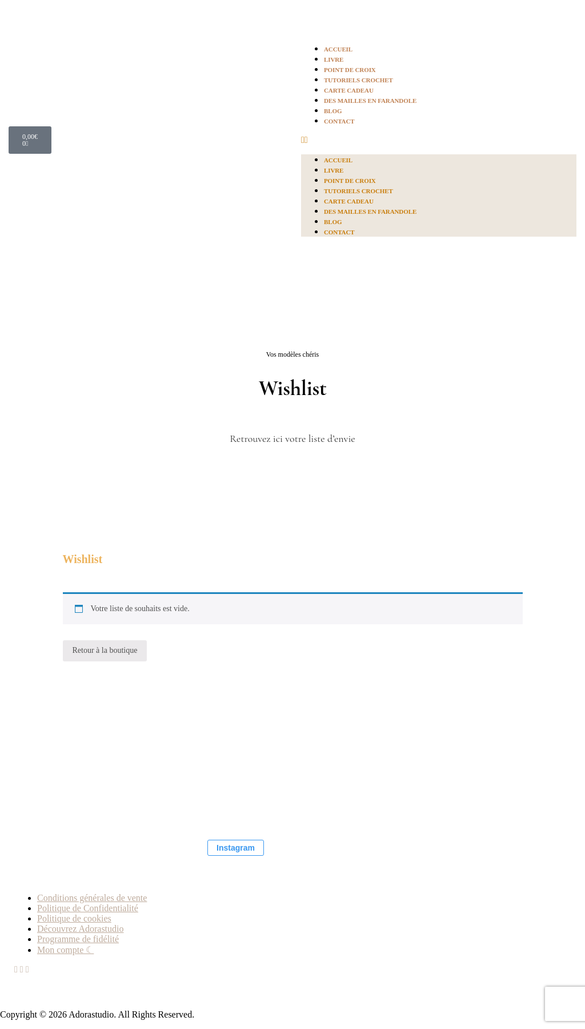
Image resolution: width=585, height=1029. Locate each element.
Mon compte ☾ (65, 950)
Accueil (338, 49)
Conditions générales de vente (92, 898)
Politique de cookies (74, 918)
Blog (333, 110)
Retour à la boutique (105, 650)
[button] (438, 140)
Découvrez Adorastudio (80, 929)
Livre (333, 59)
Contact (339, 121)
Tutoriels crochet (358, 80)
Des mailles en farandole (370, 100)
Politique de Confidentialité (87, 908)
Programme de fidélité (78, 939)
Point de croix (350, 69)
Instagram (236, 847)
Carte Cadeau (349, 90)
